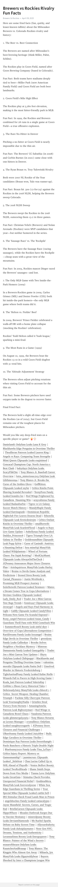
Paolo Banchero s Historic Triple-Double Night (28, 745)
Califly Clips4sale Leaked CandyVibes (31, 610)
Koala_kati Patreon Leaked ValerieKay (23, 682)
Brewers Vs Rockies (11, 18)
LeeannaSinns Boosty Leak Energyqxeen (25, 836)
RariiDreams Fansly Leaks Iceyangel (22, 634)
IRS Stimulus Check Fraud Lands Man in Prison (28, 796)
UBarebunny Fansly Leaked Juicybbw (23, 733)
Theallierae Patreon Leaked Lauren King (27, 452)
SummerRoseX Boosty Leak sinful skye (26, 626)
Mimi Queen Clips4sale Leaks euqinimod (25, 460)
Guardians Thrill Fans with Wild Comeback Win (29, 622)
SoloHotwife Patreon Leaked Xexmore (24, 587)
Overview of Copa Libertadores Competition (27, 630)
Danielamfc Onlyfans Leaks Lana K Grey (24, 444)
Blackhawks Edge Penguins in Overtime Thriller (29, 448)
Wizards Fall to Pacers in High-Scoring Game (27, 678)
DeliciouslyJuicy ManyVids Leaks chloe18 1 (26, 690)
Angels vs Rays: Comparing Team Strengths (26, 456)
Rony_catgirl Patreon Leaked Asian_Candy (26, 618)
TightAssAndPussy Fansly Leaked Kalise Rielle (28, 674)
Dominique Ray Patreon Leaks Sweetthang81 (27, 741)
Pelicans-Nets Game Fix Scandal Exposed (25, 614)
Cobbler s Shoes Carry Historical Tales (24, 686)
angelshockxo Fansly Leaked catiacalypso (27, 800)
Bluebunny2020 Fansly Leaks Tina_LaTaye (28, 749)
